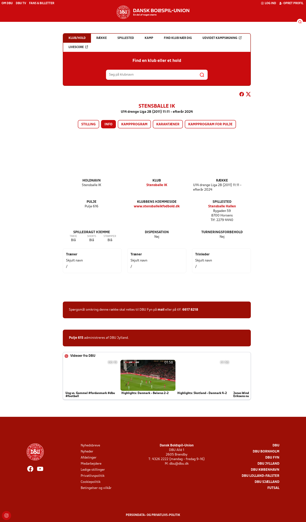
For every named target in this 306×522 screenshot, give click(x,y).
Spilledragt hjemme (91, 232)
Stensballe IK (156, 185)
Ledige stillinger (93, 469)
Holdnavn (91, 180)
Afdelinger (88, 457)
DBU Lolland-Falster (260, 476)
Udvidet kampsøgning (221, 37)
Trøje (73, 236)
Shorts (91, 236)
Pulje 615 (76, 338)
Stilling (88, 124)
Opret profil (291, 3)
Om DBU (7, 3)
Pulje (91, 202)
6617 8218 (190, 309)
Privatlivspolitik (92, 476)
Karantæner (167, 124)
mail (161, 309)
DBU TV (21, 3)
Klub (156, 180)
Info (108, 124)
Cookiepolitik (90, 482)
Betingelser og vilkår (96, 488)
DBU (276, 445)
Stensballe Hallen (222, 206)
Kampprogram (134, 124)
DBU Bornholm (266, 451)
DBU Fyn (272, 457)
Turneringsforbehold (222, 232)
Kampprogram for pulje (210, 124)
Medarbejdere (91, 463)
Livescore (78, 47)
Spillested (222, 202)
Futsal (273, 488)
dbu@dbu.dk (179, 463)
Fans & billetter (41, 3)
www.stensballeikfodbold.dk (157, 206)
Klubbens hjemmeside (157, 202)
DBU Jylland (268, 463)
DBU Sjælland (267, 482)
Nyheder (87, 451)
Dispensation (157, 232)
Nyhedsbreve (90, 445)
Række (222, 180)
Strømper (110, 236)
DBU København (265, 469)
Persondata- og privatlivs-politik (153, 515)
